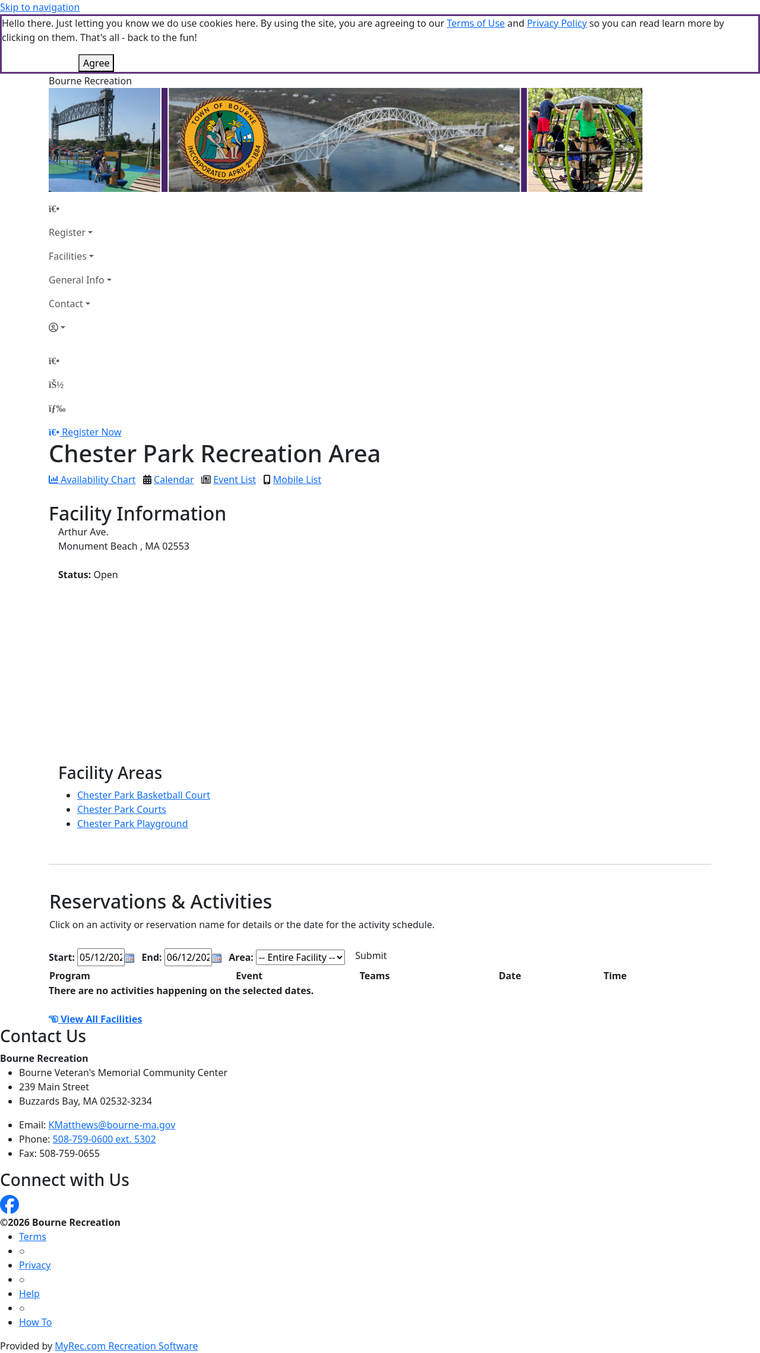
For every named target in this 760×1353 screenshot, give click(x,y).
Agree (96, 63)
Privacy (34, 1265)
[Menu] (57, 408)
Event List (234, 479)
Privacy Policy (557, 23)
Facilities (68, 256)
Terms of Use (475, 23)
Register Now (91, 432)
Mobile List (297, 479)
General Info (76, 279)
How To (35, 1322)
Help (29, 1293)
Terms (32, 1236)
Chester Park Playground (132, 823)
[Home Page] (80, 208)
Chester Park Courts (121, 809)
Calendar (174, 479)
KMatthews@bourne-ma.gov (112, 1124)
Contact (66, 303)
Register (67, 232)
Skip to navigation (40, 7)
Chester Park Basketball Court (143, 795)
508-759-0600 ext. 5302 (104, 1139)
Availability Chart (92, 479)
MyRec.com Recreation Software (126, 1345)
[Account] (80, 327)
